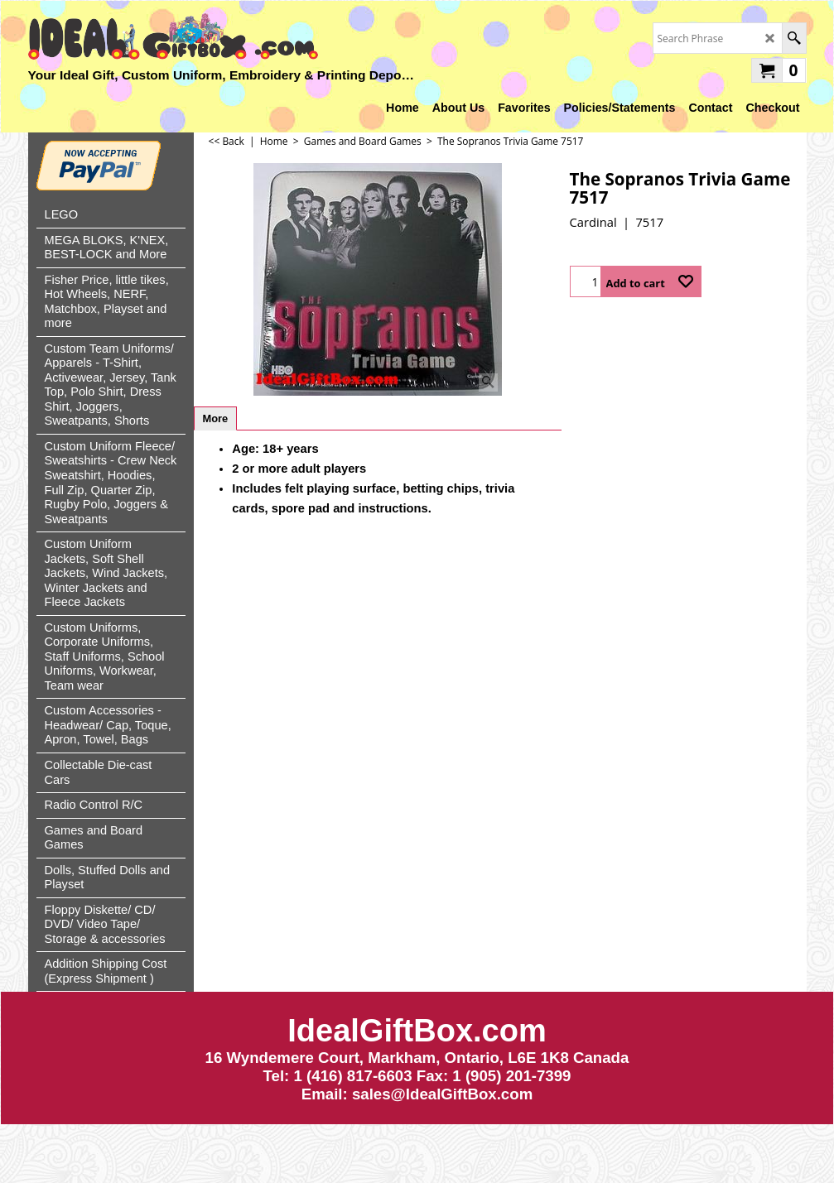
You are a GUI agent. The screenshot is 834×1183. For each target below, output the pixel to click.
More (216, 418)
